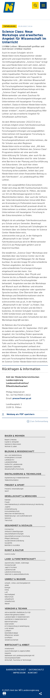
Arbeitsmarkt (9, 649)
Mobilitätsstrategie (11, 633)
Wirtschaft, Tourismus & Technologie (18, 660)
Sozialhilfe (8, 543)
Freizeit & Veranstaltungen (14, 489)
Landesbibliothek (11, 462)
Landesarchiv (9, 460)
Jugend (7, 507)
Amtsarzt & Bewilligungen (14, 531)
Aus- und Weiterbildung (13, 455)
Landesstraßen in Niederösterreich (17, 617)
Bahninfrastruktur (11, 622)
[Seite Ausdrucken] (4, 694)
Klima (7, 590)
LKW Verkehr (9, 628)
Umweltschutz (10, 601)
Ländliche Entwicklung (13, 572)
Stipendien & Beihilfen (12, 467)
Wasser (7, 604)
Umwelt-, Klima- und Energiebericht (17, 583)
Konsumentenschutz (12, 511)
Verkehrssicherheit (11, 640)
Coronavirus (9, 529)
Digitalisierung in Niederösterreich (17, 478)
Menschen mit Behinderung (14, 514)
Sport (7, 491)
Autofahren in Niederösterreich (16, 619)
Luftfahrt (8, 631)
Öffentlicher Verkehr (12, 635)
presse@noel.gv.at (22, 398)
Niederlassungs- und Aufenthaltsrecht (18, 516)
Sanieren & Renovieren (13, 444)
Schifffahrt (8, 638)
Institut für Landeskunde (13, 464)
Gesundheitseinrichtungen (14, 534)
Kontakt (33, 672)
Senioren (8, 518)
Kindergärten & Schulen (13, 457)
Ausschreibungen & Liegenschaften (17, 651)
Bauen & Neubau (11, 440)
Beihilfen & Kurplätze (12, 545)
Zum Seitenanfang (37, 421)
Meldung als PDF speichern (18, 414)
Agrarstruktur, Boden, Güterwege (17, 563)
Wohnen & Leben (11, 446)
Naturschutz (9, 597)
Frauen (7, 502)
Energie (7, 588)
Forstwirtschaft (10, 565)
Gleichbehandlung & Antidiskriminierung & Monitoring (24, 504)
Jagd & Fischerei (11, 567)
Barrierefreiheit (16, 669)
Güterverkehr (9, 624)
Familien (8, 500)
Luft (6, 592)
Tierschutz (8, 520)
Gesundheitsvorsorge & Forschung (17, 536)
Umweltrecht (9, 599)
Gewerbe (8, 653)
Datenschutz (36, 669)
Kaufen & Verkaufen (12, 442)
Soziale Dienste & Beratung (14, 541)
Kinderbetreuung (11, 509)
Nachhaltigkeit (10, 594)
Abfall (7, 585)
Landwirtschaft (10, 570)
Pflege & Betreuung (12, 538)
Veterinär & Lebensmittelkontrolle (17, 574)
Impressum (19, 672)
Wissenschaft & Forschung (14, 469)
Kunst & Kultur (10, 554)
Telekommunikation (12, 480)
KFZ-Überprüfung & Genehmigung (17, 626)
